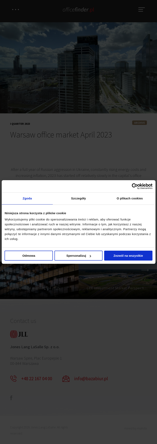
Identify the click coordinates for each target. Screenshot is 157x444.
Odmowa (28, 256)
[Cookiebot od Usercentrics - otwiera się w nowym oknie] (134, 186)
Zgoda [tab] (27, 198)
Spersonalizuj (78, 256)
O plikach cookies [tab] (130, 198)
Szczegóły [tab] (78, 198)
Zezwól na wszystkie (128, 256)
